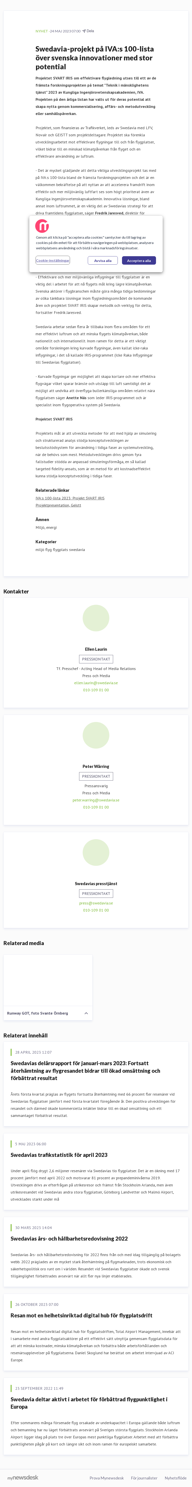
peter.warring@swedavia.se (96, 800)
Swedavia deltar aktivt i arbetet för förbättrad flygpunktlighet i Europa (89, 1403)
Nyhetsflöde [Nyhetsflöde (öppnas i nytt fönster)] (176, 1477)
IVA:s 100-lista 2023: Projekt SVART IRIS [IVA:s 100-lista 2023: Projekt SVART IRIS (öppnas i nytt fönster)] (70, 498)
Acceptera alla (139, 260)
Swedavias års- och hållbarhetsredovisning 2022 (69, 1238)
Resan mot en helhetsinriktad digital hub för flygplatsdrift (81, 1315)
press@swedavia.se (96, 903)
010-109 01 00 (96, 689)
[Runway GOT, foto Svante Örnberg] (48, 980)
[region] (96, 244)
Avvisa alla (103, 260)
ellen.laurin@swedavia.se (96, 682)
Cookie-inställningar (53, 260)
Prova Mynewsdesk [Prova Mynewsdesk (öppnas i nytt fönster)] (107, 1477)
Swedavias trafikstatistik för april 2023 (59, 1155)
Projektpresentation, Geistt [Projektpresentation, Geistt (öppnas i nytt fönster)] (58, 505)
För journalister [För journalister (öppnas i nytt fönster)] (144, 1477)
